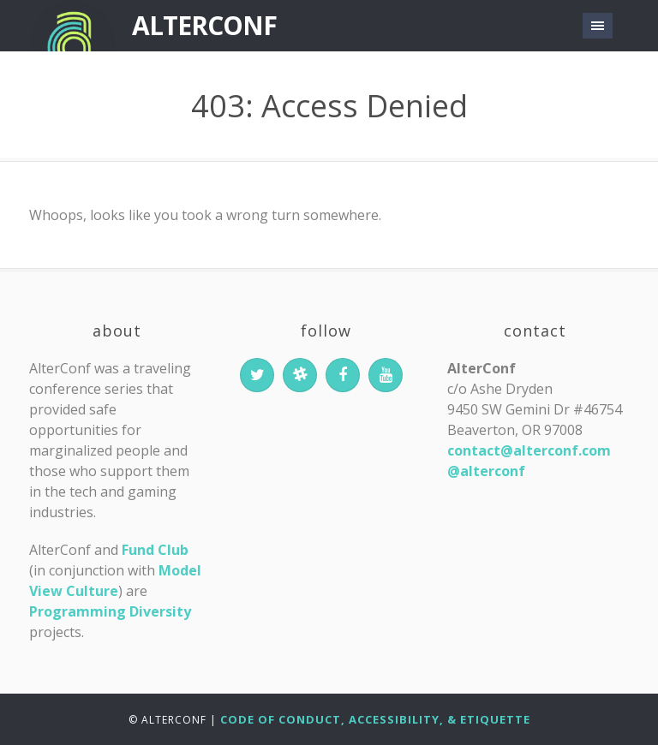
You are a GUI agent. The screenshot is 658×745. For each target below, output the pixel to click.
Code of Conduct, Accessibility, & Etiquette (375, 719)
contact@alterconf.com (529, 450)
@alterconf (486, 471)
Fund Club (155, 549)
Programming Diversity (110, 611)
